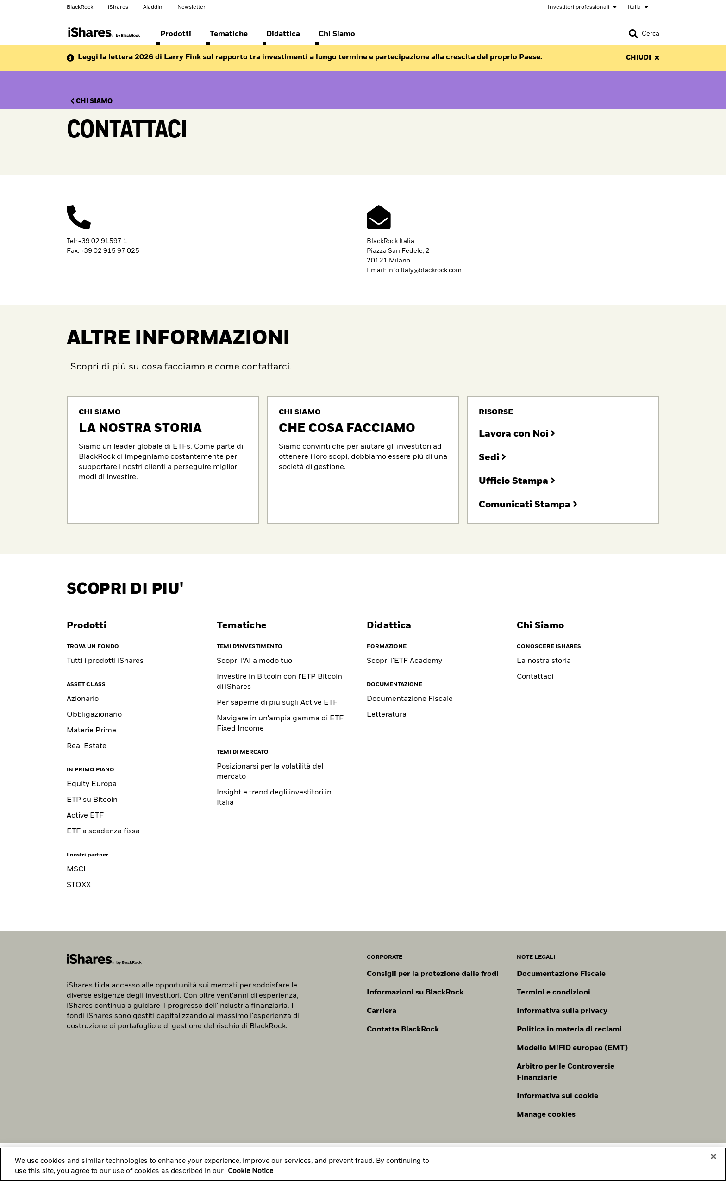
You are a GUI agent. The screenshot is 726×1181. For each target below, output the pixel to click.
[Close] (713, 1166)
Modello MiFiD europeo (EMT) (572, 1048)
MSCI (76, 869)
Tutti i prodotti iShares (105, 661)
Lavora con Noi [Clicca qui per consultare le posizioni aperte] (517, 434)
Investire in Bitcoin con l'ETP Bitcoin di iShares (279, 682)
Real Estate (86, 746)
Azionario (83, 699)
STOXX (79, 885)
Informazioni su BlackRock (415, 992)
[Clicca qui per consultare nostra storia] (163, 460)
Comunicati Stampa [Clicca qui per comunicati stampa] (528, 505)
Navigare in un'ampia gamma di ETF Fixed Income (280, 723)
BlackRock (80, 7)
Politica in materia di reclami (569, 1029)
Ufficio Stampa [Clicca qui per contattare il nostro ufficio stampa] (517, 481)
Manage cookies (546, 1115)
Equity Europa (92, 784)
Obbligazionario (94, 715)
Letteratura (387, 715)
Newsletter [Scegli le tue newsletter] (191, 7)
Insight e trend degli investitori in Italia (274, 797)
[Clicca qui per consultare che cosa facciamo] (363, 460)
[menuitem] (175, 34)
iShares (118, 7)
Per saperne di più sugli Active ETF (277, 702)
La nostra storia (544, 661)
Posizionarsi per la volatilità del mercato (270, 772)
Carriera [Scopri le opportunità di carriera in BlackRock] (381, 1011)
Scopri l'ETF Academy (404, 661)
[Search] (644, 33)
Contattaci (535, 677)
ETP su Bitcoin (92, 800)
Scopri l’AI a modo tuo (254, 661)
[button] (633, 33)
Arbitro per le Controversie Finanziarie (565, 1072)
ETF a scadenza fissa (103, 831)
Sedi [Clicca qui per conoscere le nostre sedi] (492, 457)
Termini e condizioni (553, 992)
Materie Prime (91, 730)
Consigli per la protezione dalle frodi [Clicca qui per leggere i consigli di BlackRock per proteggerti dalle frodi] (433, 974)
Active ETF (85, 815)
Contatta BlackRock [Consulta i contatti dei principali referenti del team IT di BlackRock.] (403, 1029)
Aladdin (153, 7)
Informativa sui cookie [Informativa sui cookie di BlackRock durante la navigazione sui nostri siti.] (557, 1096)
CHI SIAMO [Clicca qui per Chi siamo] (91, 101)
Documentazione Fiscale (410, 699)
